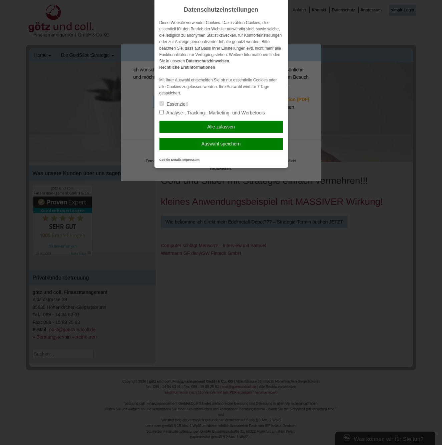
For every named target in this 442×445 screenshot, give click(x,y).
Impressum (190, 159)
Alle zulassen (221, 126)
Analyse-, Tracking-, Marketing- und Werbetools (212, 112)
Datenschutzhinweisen (207, 61)
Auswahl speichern (221, 143)
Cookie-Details (170, 159)
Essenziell (173, 104)
